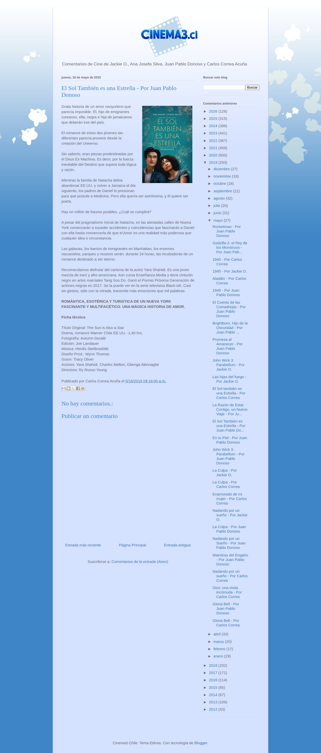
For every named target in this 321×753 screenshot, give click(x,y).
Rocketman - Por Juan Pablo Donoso (227, 231)
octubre (220, 183)
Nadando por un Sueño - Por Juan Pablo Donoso (229, 543)
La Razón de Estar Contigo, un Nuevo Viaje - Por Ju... (230, 409)
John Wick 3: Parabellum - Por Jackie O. (229, 364)
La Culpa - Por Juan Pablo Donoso (229, 529)
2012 (213, 709)
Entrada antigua (177, 545)
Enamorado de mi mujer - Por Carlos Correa (230, 498)
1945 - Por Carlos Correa (227, 261)
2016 (213, 680)
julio (217, 205)
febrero (219, 649)
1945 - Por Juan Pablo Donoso (226, 292)
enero (218, 656)
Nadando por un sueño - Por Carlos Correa (230, 575)
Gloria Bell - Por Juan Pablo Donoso (226, 608)
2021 (213, 148)
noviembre (222, 176)
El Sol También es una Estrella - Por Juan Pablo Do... (229, 425)
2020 (213, 155)
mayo (218, 220)
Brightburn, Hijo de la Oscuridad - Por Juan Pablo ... (230, 327)
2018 (213, 665)
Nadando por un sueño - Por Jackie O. (230, 515)
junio (217, 213)
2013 (213, 702)
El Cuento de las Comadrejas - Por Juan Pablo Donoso (229, 309)
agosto (219, 198)
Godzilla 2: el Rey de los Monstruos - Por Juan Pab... (230, 247)
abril (217, 634)
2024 (213, 126)
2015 (213, 687)
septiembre (223, 191)
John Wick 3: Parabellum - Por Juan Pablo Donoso (229, 456)
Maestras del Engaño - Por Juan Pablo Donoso (230, 559)
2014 (213, 695)
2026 (213, 111)
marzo (219, 641)
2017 (213, 673)
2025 (213, 118)
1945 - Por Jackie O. (230, 271)
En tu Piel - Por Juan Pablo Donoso (230, 440)
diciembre (222, 169)
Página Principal (132, 545)
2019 (213, 162)
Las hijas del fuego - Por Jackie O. (229, 379)
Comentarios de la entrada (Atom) (140, 561)
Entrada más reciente (83, 545)
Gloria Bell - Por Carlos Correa (226, 622)
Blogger (200, 743)
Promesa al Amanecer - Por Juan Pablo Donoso (228, 346)
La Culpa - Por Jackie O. (225, 472)
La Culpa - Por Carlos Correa (226, 484)
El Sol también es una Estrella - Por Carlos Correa (229, 393)
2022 (213, 140)
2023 (213, 133)
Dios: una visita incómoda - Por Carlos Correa (227, 592)
